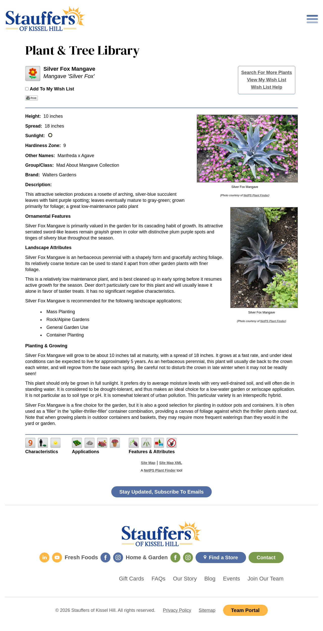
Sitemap (207, 610)
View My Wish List (266, 79)
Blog (210, 579)
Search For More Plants (266, 72)
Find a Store (223, 557)
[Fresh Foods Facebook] (105, 557)
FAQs (159, 579)
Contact (266, 557)
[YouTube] (57, 557)
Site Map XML (170, 463)
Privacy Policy (177, 610)
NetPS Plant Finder (256, 195)
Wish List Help (266, 87)
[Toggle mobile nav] (312, 19)
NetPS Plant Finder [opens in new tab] (160, 470)
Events (231, 579)
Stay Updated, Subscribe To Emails (161, 492)
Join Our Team (266, 579)
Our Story (185, 579)
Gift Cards (131, 579)
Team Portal (245, 610)
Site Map (148, 463)
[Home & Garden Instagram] (188, 557)
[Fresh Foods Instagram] (118, 557)
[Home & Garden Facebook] (175, 557)
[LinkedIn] (44, 557)
